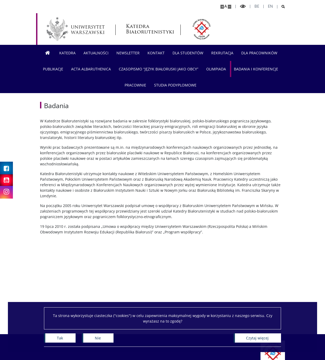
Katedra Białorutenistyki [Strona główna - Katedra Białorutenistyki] (148, 29)
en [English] (270, 6)
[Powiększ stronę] (222, 7)
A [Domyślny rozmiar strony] (225, 6)
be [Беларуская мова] (256, 6)
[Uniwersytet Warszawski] (76, 29)
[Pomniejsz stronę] (229, 7)
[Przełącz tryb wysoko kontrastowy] (243, 6)
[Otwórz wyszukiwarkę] (281, 6)
